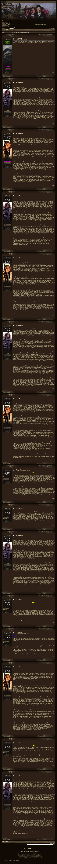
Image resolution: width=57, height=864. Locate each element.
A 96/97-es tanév (10, 24)
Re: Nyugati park (19, 82)
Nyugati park (12, 28)
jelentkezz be (13, 8)
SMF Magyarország (32, 848)
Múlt (6, 22)
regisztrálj (19, 8)
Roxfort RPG (6, 21)
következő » (53, 28)
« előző (50, 28)
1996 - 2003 (8, 23)
